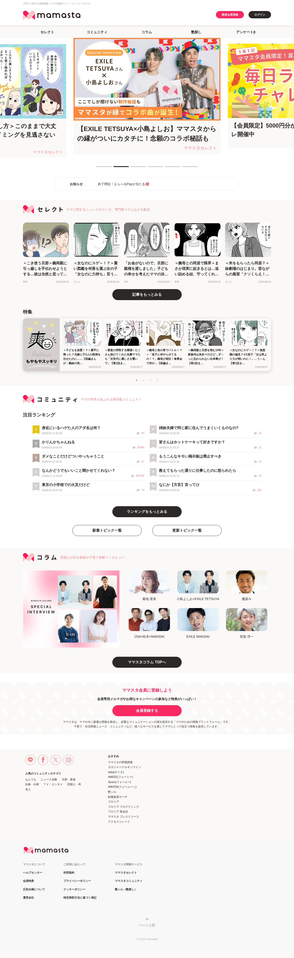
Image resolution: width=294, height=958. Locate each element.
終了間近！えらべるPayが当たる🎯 (123, 184)
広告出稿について (34, 889)
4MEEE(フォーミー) (120, 777)
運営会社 (28, 897)
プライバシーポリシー (77, 881)
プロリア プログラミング (123, 806)
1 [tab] (98, 168)
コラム (146, 32)
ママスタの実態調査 (120, 762)
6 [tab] (184, 168)
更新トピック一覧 (187, 530)
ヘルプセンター (32, 872)
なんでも (30, 779)
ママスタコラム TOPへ (147, 662)
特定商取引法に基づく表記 (79, 897)
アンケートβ (245, 32)
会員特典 (28, 881)
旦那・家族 (69, 779)
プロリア (113, 801)
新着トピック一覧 (107, 530)
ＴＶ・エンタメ (53, 784)
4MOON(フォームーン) (122, 786)
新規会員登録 (230, 14)
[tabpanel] (147, 96)
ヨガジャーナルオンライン (124, 767)
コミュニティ (97, 32)
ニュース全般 (49, 779)
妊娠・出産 (32, 784)
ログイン (259, 14)
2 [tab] (115, 168)
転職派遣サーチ (117, 797)
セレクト (47, 32)
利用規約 (68, 872)
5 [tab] (167, 168)
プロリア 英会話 (118, 811)
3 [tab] (133, 168)
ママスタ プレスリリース (123, 816)
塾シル (112, 791)
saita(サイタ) (116, 772)
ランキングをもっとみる (147, 512)
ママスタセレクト (126, 872)
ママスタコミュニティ (128, 881)
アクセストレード (119, 821)
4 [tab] (150, 168)
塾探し (196, 32)
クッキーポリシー (74, 889)
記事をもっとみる (147, 294)
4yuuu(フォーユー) (119, 782)
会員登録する (147, 710)
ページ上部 (147, 925)
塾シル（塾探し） (126, 889)
